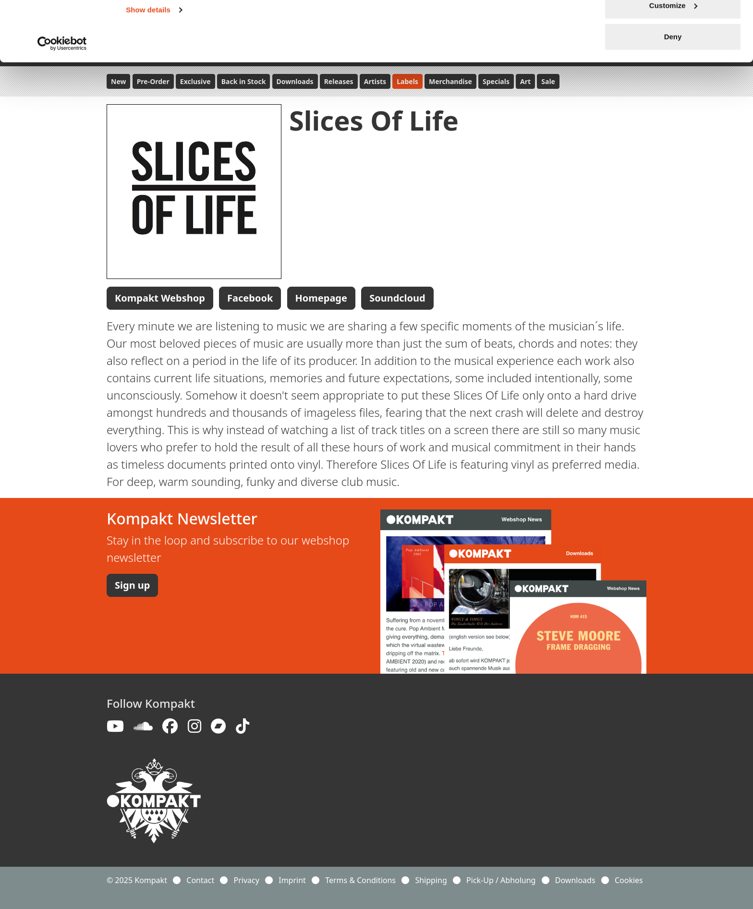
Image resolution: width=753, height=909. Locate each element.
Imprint (292, 880)
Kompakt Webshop (160, 297)
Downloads (575, 880)
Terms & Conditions (360, 880)
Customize (673, 57)
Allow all (673, 25)
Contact (200, 880)
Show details (148, 61)
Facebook (250, 297)
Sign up (132, 585)
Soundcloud (397, 297)
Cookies (629, 880)
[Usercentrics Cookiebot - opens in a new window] (62, 95)
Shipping (431, 880)
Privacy (246, 880)
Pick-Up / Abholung (500, 880)
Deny (673, 88)
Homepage (321, 297)
